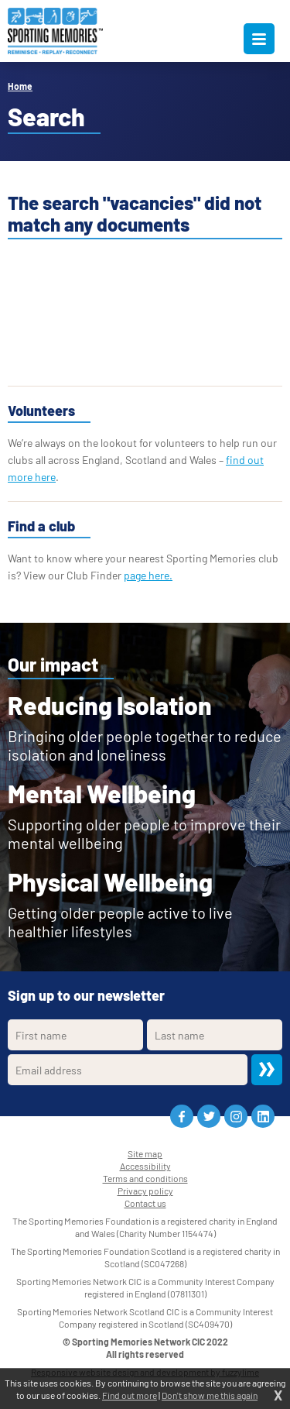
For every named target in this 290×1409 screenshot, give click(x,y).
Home (20, 86)
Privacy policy (145, 1190)
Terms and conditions (145, 1178)
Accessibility (145, 1165)
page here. (148, 575)
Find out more (129, 1395)
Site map (145, 1153)
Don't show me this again (210, 1395)
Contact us (145, 1203)
